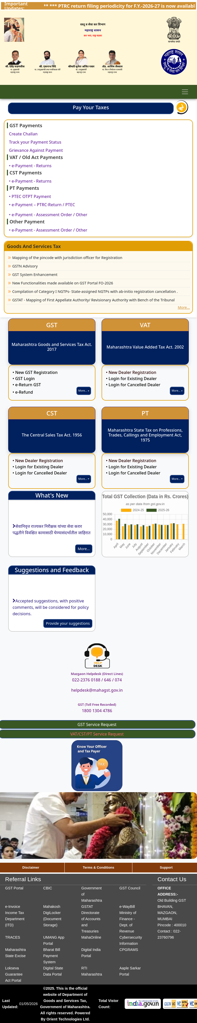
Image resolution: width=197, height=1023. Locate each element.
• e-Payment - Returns (30, 165)
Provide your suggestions (68, 623)
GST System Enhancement (34, 274)
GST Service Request (96, 724)
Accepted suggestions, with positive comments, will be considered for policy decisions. (51, 608)
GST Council (130, 888)
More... (184, 307)
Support (166, 867)
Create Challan (23, 134)
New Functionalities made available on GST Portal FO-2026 (62, 283)
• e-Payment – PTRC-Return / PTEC (42, 204)
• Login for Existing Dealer (131, 378)
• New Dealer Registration (131, 372)
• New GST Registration (35, 372)
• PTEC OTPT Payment (30, 196)
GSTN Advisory (25, 266)
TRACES (12, 937)
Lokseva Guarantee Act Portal (14, 974)
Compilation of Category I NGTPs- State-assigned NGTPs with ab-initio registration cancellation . (95, 291)
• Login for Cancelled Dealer (133, 385)
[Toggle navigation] (185, 92)
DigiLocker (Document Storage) (52, 919)
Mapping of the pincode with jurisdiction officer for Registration (67, 257)
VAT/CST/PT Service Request (97, 734)
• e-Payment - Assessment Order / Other (48, 214)
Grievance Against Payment (36, 150)
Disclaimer (30, 867)
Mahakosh (51, 907)
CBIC (47, 888)
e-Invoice (12, 907)
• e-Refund (23, 392)
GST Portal (14, 888)
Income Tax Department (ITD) (14, 919)
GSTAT (87, 907)
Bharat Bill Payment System (51, 956)
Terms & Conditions (98, 867)
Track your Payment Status (35, 142)
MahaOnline (91, 937)
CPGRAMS (129, 950)
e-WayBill (127, 907)
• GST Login (24, 378)
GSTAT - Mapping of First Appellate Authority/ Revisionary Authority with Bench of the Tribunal (93, 299)
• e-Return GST (27, 385)
